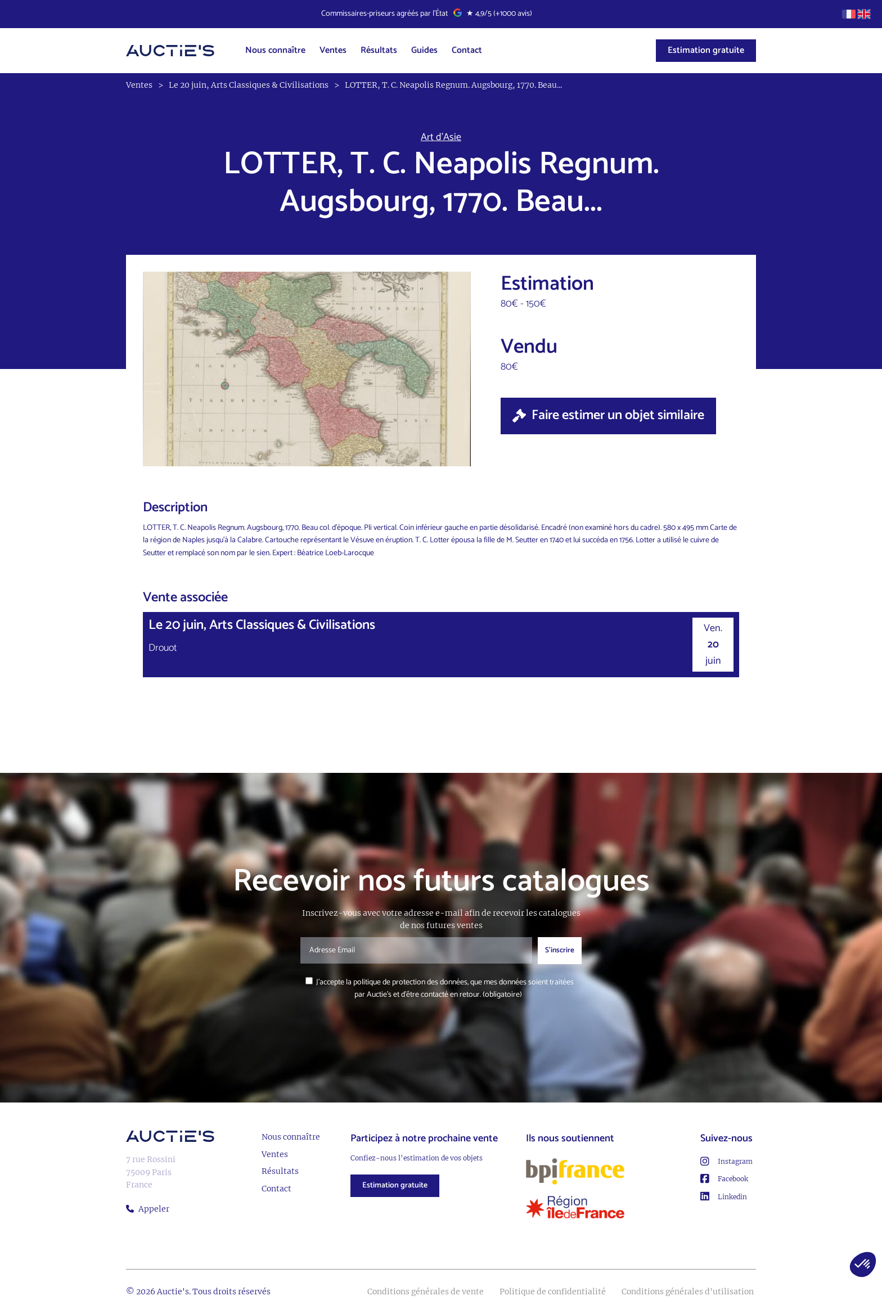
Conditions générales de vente (425, 1291)
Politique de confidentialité (553, 1291)
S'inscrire (559, 950)
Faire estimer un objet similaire (608, 415)
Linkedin (723, 1196)
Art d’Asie (441, 137)
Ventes (333, 50)
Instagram (726, 1161)
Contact (467, 50)
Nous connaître (275, 50)
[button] (862, 1264)
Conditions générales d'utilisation (688, 1291)
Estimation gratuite (706, 50)
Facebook (724, 1179)
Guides (424, 50)
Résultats (379, 50)
